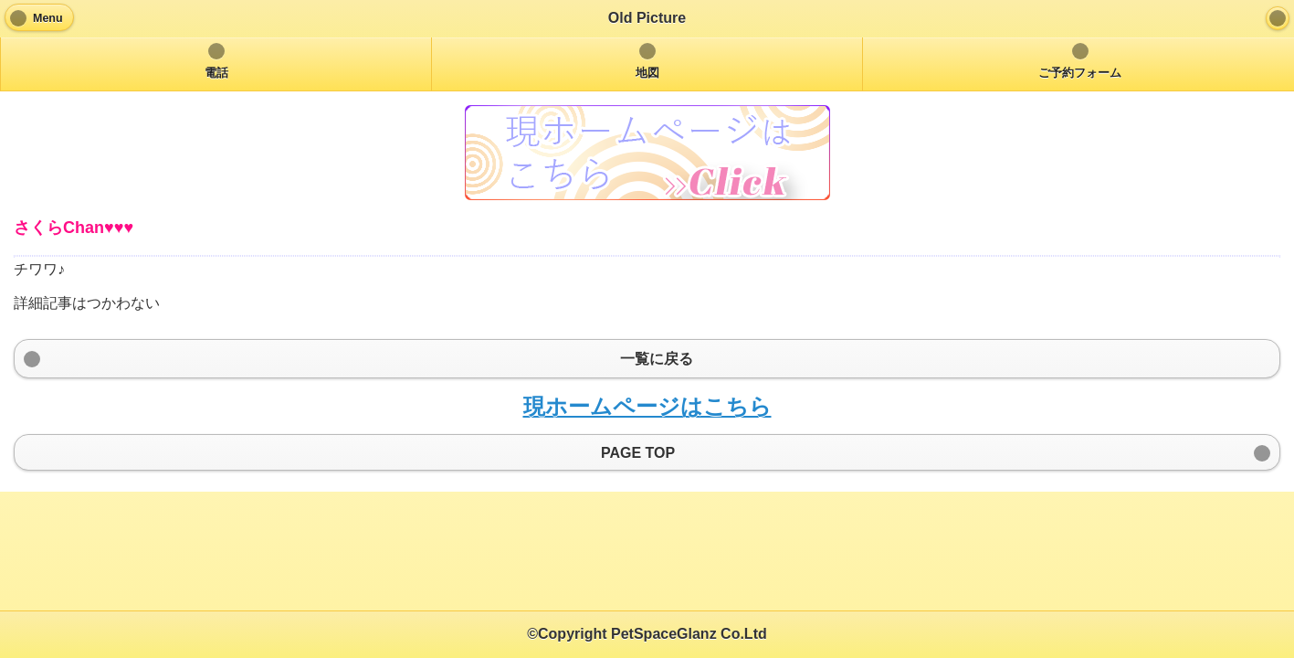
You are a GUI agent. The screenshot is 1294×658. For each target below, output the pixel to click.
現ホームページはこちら (647, 406)
